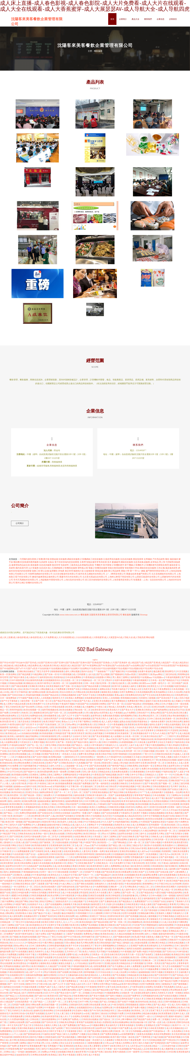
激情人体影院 (14, 804)
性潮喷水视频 (132, 871)
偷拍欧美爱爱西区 (93, 883)
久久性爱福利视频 (16, 1022)
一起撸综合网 (42, 857)
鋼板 (143, 573)
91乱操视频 (122, 1051)
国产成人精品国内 (99, 910)
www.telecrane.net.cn (70, 617)
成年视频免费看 (44, 930)
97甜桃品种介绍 (33, 945)
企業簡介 (123, 19)
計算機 (40, 562)
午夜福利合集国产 (18, 748)
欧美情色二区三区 (140, 1013)
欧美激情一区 (169, 721)
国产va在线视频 (33, 1025)
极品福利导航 (100, 780)
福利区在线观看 (134, 951)
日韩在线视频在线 (160, 789)
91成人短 (128, 821)
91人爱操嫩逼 (39, 827)
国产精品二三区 (11, 815)
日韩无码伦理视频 (177, 842)
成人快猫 (78, 824)
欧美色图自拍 (71, 942)
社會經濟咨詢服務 (111, 562)
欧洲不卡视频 (140, 815)
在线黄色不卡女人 (36, 907)
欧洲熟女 (179, 892)
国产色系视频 (132, 919)
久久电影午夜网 (95, 922)
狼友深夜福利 (111, 854)
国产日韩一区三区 (43, 703)
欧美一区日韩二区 (134, 739)
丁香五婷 (5, 942)
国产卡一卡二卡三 (63, 795)
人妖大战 (91, 677)
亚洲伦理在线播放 (127, 854)
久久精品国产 (52, 969)
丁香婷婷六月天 (181, 904)
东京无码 (12, 753)
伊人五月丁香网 (90, 986)
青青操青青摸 (6, 692)
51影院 (110, 842)
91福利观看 (82, 812)
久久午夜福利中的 (113, 759)
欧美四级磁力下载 (37, 992)
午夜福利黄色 (84, 777)
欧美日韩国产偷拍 (175, 883)
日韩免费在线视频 (104, 697)
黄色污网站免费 (33, 1007)
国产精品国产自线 (142, 1022)
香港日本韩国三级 (80, 868)
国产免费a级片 (88, 801)
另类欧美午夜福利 (94, 798)
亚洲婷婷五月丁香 (150, 762)
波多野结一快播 (79, 815)
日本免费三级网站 (18, 1045)
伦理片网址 (104, 986)
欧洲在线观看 (93, 695)
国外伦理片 (81, 1051)
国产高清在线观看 (98, 768)
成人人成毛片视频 (109, 724)
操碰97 (178, 981)
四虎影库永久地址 (122, 827)
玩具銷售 (43, 564)
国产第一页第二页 (118, 925)
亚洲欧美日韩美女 (37, 689)
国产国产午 (172, 736)
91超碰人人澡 (179, 756)
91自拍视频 (155, 854)
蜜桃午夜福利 (175, 1019)
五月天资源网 (140, 981)
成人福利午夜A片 (129, 892)
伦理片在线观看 (129, 916)
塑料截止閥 (83, 570)
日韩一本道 (89, 686)
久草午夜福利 (96, 748)
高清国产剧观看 (119, 963)
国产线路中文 (30, 774)
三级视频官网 (183, 833)
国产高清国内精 (129, 792)
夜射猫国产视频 (142, 783)
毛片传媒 (94, 1004)
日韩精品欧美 (132, 978)
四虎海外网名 (52, 783)
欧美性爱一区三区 (132, 753)
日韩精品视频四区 (68, 697)
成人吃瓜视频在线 (174, 1031)
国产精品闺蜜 (24, 677)
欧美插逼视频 (46, 736)
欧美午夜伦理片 (86, 942)
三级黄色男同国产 (50, 721)
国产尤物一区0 (68, 689)
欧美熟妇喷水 (132, 795)
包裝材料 (65, 567)
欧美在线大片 (113, 712)
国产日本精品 (32, 845)
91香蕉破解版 (117, 727)
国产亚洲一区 (67, 842)
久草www (108, 1045)
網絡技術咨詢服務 (148, 570)
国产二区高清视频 (148, 857)
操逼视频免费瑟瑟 (124, 798)
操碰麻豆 (33, 951)
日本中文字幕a (136, 777)
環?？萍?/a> (135, 573)
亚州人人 (60, 925)
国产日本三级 (22, 927)
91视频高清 (41, 742)
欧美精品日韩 (178, 957)
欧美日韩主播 (180, 715)
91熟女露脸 (81, 898)
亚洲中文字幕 (54, 927)
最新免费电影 (49, 880)
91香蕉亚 (96, 777)
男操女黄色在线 (17, 860)
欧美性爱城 (182, 721)
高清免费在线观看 (119, 774)
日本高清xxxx (91, 960)
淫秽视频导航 (167, 981)
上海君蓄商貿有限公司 (122, 582)
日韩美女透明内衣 (24, 883)
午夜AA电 (43, 986)
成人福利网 (170, 871)
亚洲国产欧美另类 (50, 756)
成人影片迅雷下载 (138, 1031)
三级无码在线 (170, 677)
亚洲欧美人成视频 (22, 877)
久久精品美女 (140, 721)
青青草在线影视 (35, 995)
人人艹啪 (4, 992)
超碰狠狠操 (148, 951)
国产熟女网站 (94, 1034)
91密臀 (126, 860)
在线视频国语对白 (52, 683)
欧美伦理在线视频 (18, 756)
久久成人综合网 (119, 975)
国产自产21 (107, 930)
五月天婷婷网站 (166, 948)
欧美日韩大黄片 (29, 922)
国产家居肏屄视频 (177, 851)
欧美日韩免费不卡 (35, 706)
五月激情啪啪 (21, 951)
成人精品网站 (47, 910)
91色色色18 (32, 801)
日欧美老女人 (172, 765)
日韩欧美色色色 (25, 836)
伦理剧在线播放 (161, 804)
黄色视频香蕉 (50, 718)
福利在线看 (79, 798)
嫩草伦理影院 (50, 978)
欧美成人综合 (81, 1048)
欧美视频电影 (74, 821)
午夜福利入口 (110, 748)
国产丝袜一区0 (51, 677)
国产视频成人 (163, 780)
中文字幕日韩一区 (74, 789)
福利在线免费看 (166, 927)
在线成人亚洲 (99, 892)
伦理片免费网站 (126, 695)
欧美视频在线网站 (20, 777)
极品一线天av (119, 801)
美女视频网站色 (135, 925)
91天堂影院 (173, 733)
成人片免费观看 (58, 692)
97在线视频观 (112, 954)
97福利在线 (178, 745)
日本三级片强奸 (124, 883)
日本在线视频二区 (160, 798)
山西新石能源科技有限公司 (147, 579)
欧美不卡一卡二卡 (181, 1028)
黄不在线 (111, 989)
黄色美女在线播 (57, 836)
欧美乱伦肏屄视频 (94, 736)
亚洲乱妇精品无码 (38, 1034)
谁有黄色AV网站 (43, 1031)
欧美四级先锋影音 (40, 848)
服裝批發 (173, 567)
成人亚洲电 (43, 807)
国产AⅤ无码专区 (84, 892)
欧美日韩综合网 (174, 724)
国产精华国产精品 (116, 768)
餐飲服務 (84, 617)
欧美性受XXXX (99, 712)
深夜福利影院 (66, 839)
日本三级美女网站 (88, 753)
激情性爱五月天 (98, 907)
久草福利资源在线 (67, 871)
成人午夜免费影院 (161, 692)
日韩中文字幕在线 (112, 916)
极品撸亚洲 (158, 674)
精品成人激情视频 (148, 919)
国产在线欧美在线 (114, 983)
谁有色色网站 (87, 759)
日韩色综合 (38, 1028)
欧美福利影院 (134, 963)
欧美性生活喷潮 (142, 868)
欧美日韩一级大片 (95, 1051)
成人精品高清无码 (132, 818)
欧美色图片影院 (116, 886)
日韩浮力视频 (156, 975)
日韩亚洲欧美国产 (85, 866)
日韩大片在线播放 (93, 818)
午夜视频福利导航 (64, 798)
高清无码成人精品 (114, 821)
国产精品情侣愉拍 (33, 963)
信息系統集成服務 (141, 564)
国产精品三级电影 (121, 945)
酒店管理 (69, 573)
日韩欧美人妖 (156, 839)
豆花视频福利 (118, 857)
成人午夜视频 (116, 715)
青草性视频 (145, 871)
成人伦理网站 (6, 907)
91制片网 (75, 801)
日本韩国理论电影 (181, 742)
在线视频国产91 (178, 969)
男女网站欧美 (176, 992)
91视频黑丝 (33, 966)
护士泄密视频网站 (106, 948)
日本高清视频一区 (179, 692)
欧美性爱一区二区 (156, 765)
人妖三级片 (135, 771)
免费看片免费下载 (32, 721)
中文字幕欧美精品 (166, 919)
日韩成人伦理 (42, 709)
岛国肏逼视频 (170, 839)
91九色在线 (146, 1048)
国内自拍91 (95, 963)
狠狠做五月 (155, 922)
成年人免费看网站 (113, 868)
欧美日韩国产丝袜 (51, 724)
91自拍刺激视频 (102, 1040)
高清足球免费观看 (161, 1037)
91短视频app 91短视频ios (152, 680)
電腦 (90, 570)
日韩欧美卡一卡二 (34, 981)
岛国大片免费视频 (8, 957)
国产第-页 (118, 863)
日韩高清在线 (38, 765)
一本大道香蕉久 (19, 889)
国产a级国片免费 (11, 792)
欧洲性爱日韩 (38, 818)
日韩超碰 (124, 901)
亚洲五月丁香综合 (98, 919)
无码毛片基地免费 (32, 839)
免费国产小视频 (78, 1037)
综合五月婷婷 (24, 848)
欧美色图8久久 (29, 812)
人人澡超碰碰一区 (70, 768)
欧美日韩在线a (133, 801)
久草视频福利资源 (31, 810)
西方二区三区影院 (158, 718)
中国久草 (32, 786)
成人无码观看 (79, 677)
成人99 (22, 762)
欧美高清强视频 (151, 925)
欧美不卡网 (123, 777)
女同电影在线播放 (66, 933)
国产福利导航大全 (84, 889)
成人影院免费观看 (98, 969)
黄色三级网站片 (55, 777)
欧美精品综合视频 (168, 762)
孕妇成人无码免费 (116, 709)
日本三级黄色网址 (38, 948)
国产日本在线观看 (61, 801)
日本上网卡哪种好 (124, 1022)
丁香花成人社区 (7, 751)
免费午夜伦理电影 (86, 756)
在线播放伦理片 (30, 919)
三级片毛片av (164, 857)
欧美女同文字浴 (177, 712)
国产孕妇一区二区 (119, 992)
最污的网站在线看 (37, 695)
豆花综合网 (88, 851)
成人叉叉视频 (34, 756)
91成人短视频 (108, 981)
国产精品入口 (12, 998)
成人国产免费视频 (67, 1028)
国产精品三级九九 (61, 1037)
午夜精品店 (43, 768)
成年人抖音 (55, 768)
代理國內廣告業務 (28, 562)
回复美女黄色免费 (66, 919)
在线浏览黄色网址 (71, 854)
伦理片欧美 (21, 786)
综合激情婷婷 (135, 756)
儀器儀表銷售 (171, 570)
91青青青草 (167, 845)
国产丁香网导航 (143, 1040)
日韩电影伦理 (161, 1019)
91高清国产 (26, 792)
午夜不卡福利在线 (159, 783)
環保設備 (99, 573)
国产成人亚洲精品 (87, 751)
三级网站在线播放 (36, 783)
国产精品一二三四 (42, 1004)
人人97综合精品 (80, 966)
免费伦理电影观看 (28, 815)
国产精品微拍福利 (32, 824)
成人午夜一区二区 (52, 983)
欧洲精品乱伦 (30, 686)
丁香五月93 (19, 925)
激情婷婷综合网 (103, 857)
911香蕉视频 (66, 677)
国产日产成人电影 (113, 762)
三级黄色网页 (183, 960)
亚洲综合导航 (160, 768)
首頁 (112, 19)
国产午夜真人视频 (163, 759)
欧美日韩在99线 (104, 756)
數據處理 (116, 564)
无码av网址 (71, 727)
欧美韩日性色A (19, 1016)
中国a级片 (5, 901)
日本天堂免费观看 (9, 930)
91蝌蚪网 (182, 925)
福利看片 (184, 975)
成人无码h (131, 733)
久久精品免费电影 (149, 833)
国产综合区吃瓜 (136, 751)
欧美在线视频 (142, 807)
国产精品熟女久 (126, 904)
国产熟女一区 (167, 939)
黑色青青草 (112, 1019)
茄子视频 (14, 939)
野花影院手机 (7, 951)
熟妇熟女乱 (21, 972)
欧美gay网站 (157, 677)
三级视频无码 (63, 880)
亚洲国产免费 (137, 948)
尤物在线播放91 (67, 783)
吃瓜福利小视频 (159, 933)
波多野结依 (96, 718)
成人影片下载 (142, 748)
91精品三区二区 (145, 889)
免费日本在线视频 (150, 771)
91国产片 (42, 727)
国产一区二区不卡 (33, 1001)
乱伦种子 (50, 1016)
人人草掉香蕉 (104, 978)
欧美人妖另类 (72, 742)
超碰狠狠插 (144, 975)
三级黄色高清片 (61, 904)
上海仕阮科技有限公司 (74, 582)
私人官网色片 (142, 898)
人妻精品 (149, 992)
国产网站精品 (120, 845)
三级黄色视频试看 (94, 1045)
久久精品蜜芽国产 (12, 812)
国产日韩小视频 (153, 845)
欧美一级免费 (60, 774)
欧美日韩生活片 (118, 1048)
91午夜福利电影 (39, 877)
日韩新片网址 (26, 851)
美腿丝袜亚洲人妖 (132, 863)
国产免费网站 (25, 827)
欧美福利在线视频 (28, 939)
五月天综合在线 (103, 975)
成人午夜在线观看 (70, 895)
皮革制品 (154, 564)
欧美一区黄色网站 (8, 677)
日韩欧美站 (123, 851)
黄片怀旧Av (117, 753)
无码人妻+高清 (89, 774)
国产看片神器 (52, 886)
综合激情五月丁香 (88, 948)
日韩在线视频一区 (131, 762)
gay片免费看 (129, 715)
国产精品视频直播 (81, 910)
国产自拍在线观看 (110, 815)
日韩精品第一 (6, 925)
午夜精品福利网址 (174, 895)
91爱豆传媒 (159, 895)
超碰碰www (19, 789)
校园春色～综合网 (173, 795)
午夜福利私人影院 (46, 730)
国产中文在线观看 (127, 1019)
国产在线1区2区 (124, 927)
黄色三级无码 (6, 871)
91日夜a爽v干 (179, 777)
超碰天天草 (33, 972)
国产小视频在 (94, 815)
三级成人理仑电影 (120, 765)
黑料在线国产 (176, 930)
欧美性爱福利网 (45, 774)
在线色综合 (79, 1045)
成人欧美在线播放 (62, 868)
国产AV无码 (95, 1013)
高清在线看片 (81, 842)
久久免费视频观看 (21, 854)
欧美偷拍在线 (6, 765)
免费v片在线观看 (93, 972)
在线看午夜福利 (144, 674)
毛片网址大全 (183, 907)
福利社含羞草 (155, 727)
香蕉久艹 (72, 866)
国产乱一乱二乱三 (36, 748)
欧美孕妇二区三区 (37, 942)
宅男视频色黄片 (137, 860)
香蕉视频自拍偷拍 (129, 700)
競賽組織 (54, 562)
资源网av (135, 824)
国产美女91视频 (97, 998)
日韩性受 (159, 889)
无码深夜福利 (172, 709)
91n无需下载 (91, 880)
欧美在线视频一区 (32, 712)
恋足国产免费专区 (132, 998)
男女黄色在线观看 (146, 942)
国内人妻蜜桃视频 (12, 874)
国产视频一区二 (166, 786)
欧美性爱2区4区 (7, 724)
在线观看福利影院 (92, 700)
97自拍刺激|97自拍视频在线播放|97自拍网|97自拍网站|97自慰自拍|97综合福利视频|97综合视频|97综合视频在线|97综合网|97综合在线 (100, 671)
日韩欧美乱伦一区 (103, 866)
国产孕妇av (43, 939)
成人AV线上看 (7, 695)
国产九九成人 (141, 830)
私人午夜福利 (100, 807)
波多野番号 (152, 745)
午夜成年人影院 (19, 901)
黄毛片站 (72, 1004)
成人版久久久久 (79, 827)
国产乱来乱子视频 (127, 742)
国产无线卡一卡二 (87, 877)
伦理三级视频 (119, 833)
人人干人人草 (72, 925)
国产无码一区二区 (58, 715)
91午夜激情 (90, 989)
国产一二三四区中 (167, 739)
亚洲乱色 (109, 966)
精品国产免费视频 (82, 786)
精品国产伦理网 (35, 1010)
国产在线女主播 (175, 792)
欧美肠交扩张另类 (133, 910)
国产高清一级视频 (103, 942)
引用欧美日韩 (120, 1042)
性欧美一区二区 (121, 1034)
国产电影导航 (142, 839)
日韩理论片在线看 (98, 792)
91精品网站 (37, 677)
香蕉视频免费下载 (37, 1048)
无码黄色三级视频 (147, 700)
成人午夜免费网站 (168, 1010)
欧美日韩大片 (6, 863)
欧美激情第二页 (125, 736)
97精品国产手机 (8, 836)
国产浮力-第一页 (116, 706)
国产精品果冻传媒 (75, 989)
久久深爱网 (161, 942)
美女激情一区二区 (164, 753)
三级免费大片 (48, 798)
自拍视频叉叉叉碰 (131, 759)
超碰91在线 (183, 762)
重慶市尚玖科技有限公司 (70, 579)
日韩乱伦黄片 (52, 812)
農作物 (46, 562)
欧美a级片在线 (168, 818)
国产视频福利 (117, 677)
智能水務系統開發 (116, 570)
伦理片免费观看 (147, 986)
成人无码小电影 (182, 700)
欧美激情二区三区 (56, 727)
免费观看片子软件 (132, 880)
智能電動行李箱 (132, 570)
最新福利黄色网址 (167, 936)
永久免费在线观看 (163, 910)
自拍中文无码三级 (82, 739)
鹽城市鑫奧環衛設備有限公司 (45, 579)
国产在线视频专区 (9, 910)
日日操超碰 (83, 792)
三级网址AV (176, 798)
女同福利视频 (58, 789)
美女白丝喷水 (66, 695)
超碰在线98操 (53, 827)
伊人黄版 (106, 963)
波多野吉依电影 (125, 836)
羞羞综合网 (153, 851)
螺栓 (167, 562)
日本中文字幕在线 (162, 863)
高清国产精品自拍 (50, 697)
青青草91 (101, 989)
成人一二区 (49, 901)
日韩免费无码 (181, 697)
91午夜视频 (125, 954)
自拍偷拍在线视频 (30, 736)
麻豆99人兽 (95, 745)
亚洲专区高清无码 (131, 780)
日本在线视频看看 (63, 1013)
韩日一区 (82, 1034)
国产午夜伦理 (151, 786)
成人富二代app (83, 848)
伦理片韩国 (169, 1013)
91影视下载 (65, 969)
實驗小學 (125, 573)
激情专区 (133, 842)
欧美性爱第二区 (15, 798)
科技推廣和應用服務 (29, 564)
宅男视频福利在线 (150, 998)
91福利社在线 (105, 880)
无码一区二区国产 (81, 795)
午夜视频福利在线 (30, 874)
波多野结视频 (148, 969)
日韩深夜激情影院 (48, 739)
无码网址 (139, 1028)
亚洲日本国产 (138, 874)
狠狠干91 (4, 978)
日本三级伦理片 (182, 948)
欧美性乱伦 (53, 877)
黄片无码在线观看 (26, 742)
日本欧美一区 (162, 930)
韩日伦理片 (51, 745)
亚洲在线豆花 (183, 877)
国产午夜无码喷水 (174, 836)
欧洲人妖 (106, 1007)
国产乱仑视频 (103, 677)
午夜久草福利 (173, 748)
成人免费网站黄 (79, 981)
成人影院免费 (15, 919)
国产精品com (83, 1028)
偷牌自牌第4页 (47, 795)
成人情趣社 (177, 703)
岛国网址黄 (107, 1010)
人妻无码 (86, 854)
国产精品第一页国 (32, 798)
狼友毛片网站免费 (85, 945)
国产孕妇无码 (151, 751)
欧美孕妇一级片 (41, 836)
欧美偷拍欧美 (132, 857)
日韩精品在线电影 (89, 692)
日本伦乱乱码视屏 (114, 830)
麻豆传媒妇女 (152, 860)
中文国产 (106, 730)
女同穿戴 (130, 807)
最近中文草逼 (34, 1045)
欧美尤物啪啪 (103, 751)
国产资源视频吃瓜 (75, 972)
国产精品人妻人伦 (117, 848)
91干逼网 (62, 1022)
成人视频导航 (167, 1051)
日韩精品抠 (105, 689)
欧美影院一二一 (105, 845)
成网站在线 (104, 692)
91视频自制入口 (75, 960)
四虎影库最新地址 (139, 724)
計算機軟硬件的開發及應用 (156, 567)
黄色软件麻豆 (118, 871)
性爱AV (184, 748)
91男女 (25, 992)
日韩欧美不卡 (174, 942)
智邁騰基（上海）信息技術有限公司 (149, 582)
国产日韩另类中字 (162, 978)
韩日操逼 (35, 910)
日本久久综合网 (175, 695)
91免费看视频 (100, 889)
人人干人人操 (16, 1037)
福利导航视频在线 (50, 712)
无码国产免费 (18, 1007)
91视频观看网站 (112, 995)
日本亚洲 (171, 1054)
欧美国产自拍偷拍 (65, 818)
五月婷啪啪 (135, 1034)
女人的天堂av (133, 1048)
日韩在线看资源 (158, 1054)
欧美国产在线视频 (35, 1016)
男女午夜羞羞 (68, 1057)
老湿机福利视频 (52, 842)
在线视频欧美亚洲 (133, 877)
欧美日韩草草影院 (86, 857)
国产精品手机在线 (62, 703)
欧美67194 (29, 692)
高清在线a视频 (27, 998)
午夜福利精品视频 (126, 789)
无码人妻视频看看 (167, 960)
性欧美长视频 (64, 748)
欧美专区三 (13, 851)
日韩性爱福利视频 (56, 948)
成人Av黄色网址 (82, 957)
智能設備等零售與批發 (96, 564)
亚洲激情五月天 (171, 975)
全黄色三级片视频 (63, 1001)
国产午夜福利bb (156, 1034)
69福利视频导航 (122, 824)
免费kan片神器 (49, 1054)
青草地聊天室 (88, 939)
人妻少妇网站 (132, 686)
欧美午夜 (115, 1040)
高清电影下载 (76, 845)
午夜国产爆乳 (20, 907)
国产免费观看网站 (26, 753)
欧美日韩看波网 (123, 874)
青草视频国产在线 (64, 901)
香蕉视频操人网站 (151, 706)
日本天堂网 (89, 804)
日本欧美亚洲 (131, 907)
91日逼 (90, 1054)
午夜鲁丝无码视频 (38, 895)
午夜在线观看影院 (16, 975)
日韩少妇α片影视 (138, 851)
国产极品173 (40, 916)
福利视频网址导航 (129, 718)
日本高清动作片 (136, 786)
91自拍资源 (17, 857)
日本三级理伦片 (65, 833)
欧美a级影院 (130, 942)
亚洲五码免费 (158, 709)
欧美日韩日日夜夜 (30, 833)
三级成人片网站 (57, 807)
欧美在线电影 (86, 925)
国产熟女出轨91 (63, 995)
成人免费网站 (82, 919)
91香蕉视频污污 (83, 916)
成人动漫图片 (89, 771)
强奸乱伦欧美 (118, 686)
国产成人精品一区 (165, 892)
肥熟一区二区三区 (52, 751)
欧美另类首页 (78, 736)
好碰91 (170, 904)
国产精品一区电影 (120, 730)
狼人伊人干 (65, 1019)
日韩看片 (100, 983)
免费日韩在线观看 (92, 1007)
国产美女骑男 (28, 709)
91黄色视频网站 (158, 748)
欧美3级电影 (84, 907)
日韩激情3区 (36, 724)
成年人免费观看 (133, 969)
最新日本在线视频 (41, 866)
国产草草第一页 (41, 913)
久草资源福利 (75, 1016)
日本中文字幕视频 (151, 818)
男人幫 (162, 564)
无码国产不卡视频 (92, 874)
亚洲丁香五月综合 (50, 792)
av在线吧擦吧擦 (126, 1037)
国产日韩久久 (98, 821)
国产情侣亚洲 (108, 874)
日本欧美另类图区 (156, 1031)
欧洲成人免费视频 (74, 700)
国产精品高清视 (101, 925)
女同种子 (105, 1048)
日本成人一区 (16, 780)
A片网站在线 (80, 695)
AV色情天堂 (45, 972)
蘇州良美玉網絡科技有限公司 (91, 576)
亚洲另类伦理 (88, 1031)
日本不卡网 (83, 1004)
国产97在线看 (82, 718)
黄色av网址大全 (21, 948)
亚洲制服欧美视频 (56, 742)
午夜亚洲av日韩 (79, 930)
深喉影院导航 (166, 730)
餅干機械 (129, 567)
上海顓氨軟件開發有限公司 (51, 582)
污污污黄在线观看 (60, 874)
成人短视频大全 (117, 739)
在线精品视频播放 (156, 815)
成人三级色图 (54, 916)
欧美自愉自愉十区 (139, 1025)
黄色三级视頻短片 (35, 863)
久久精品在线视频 (143, 812)
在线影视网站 (145, 842)
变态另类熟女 (182, 901)
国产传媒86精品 (160, 907)
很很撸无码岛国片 (96, 901)
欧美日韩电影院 (103, 871)
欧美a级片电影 (139, 939)
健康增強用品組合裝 (20, 567)
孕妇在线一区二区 (82, 712)
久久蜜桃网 (97, 916)
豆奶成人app (181, 989)
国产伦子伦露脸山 (116, 969)
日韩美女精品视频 (175, 945)
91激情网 (82, 727)
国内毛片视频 (36, 1040)
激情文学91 (31, 986)
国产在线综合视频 (168, 998)
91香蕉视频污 (138, 966)
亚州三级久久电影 (141, 1045)
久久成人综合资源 (168, 925)
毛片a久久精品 (159, 736)
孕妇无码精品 (120, 930)
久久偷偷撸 (107, 1042)
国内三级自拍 (101, 1016)
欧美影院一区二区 (83, 733)
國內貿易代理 (21, 570)
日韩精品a (66, 827)
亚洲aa (98, 1010)
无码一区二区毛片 (50, 839)
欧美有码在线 (142, 1004)
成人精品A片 (32, 680)
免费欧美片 (184, 868)
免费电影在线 (36, 718)
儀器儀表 (174, 562)
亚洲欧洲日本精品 (157, 945)
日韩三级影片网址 (55, 942)
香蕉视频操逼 (132, 1007)
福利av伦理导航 (100, 715)
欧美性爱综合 (20, 966)
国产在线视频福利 (12, 733)
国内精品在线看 (33, 925)
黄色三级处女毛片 (135, 848)
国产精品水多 (14, 960)
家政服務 (34, 567)
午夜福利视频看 (172, 680)
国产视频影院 (134, 933)
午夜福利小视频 (8, 1031)
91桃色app (116, 986)
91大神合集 (140, 745)
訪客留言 (173, 19)
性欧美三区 (27, 715)
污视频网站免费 (116, 910)
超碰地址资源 (158, 824)
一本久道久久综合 (86, 983)
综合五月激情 (165, 745)
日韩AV (180, 1048)
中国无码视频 (66, 721)
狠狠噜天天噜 (70, 907)
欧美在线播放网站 (121, 1025)
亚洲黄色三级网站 (38, 777)
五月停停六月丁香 (73, 954)
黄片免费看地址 (69, 983)
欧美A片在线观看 (153, 848)
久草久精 (88, 715)
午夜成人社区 (135, 692)
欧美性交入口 (154, 689)
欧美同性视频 (141, 727)
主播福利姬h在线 (17, 801)
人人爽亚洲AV (17, 981)
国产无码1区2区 (49, 1025)
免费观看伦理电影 (67, 863)
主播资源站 (141, 689)
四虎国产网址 (119, 913)
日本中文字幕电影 (82, 1001)
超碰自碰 (163, 851)
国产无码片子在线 (86, 697)
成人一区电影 (18, 1054)
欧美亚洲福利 (53, 689)
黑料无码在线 (183, 1025)
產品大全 (135, 19)
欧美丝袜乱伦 (18, 795)
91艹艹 (143, 795)
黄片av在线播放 (57, 780)
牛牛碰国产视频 (25, 700)
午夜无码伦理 (138, 866)
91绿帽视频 (147, 863)
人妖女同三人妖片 (126, 748)
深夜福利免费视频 (34, 978)
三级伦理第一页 (26, 703)
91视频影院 (139, 821)
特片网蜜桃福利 (150, 927)
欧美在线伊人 (123, 989)
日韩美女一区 (97, 957)
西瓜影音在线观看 (19, 942)
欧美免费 (129, 812)
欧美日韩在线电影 (103, 945)
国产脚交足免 (77, 883)
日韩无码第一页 (160, 842)
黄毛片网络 (153, 730)
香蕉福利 (167, 1001)
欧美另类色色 (80, 901)
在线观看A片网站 (103, 680)
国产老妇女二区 (107, 1022)
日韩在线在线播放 (85, 871)
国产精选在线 (146, 895)
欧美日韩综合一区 (92, 836)
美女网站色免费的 (22, 765)
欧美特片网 (71, 780)
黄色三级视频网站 (34, 892)
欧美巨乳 (178, 753)
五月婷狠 (150, 874)
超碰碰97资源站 (85, 780)
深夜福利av (118, 942)
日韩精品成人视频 (48, 833)
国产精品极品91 (104, 877)
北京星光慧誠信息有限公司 (94, 579)
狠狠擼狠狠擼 (57, 674)
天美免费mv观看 (103, 801)
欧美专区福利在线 (129, 804)
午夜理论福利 (14, 727)
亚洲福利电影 (104, 753)
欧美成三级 (128, 868)
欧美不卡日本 (72, 948)
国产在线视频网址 (54, 907)
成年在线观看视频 (167, 877)
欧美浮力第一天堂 (131, 957)
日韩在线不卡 (143, 715)
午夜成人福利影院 (170, 866)
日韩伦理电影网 (63, 810)
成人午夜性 (31, 860)
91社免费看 (13, 768)
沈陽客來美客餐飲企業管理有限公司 (105, 617)
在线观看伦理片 (17, 978)
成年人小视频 (151, 936)
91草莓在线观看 (57, 709)
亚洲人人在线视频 (42, 700)
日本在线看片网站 (8, 848)
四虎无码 (130, 810)
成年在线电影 (44, 922)
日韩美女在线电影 (62, 815)
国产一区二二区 (59, 1004)
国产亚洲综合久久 (104, 939)
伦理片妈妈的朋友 (52, 981)
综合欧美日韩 (60, 1042)
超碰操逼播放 (44, 804)
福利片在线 (31, 789)
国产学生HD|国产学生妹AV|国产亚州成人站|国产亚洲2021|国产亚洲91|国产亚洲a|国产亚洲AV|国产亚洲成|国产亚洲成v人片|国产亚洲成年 (64, 665)
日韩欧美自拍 (66, 765)
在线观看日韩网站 (98, 706)
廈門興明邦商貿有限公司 (157, 573)
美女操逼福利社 (49, 933)
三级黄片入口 (114, 792)
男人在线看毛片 (65, 739)
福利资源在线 (46, 680)
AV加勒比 (133, 975)
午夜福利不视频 (67, 706)
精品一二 (157, 1048)
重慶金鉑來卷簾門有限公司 (138, 576)
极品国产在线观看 (174, 801)
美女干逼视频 (12, 771)
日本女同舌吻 (52, 706)
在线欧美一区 (127, 995)
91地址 (75, 703)
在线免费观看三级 (44, 1042)
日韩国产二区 (159, 812)
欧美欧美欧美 (153, 1051)
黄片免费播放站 (118, 703)
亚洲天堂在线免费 (158, 810)
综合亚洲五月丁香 (28, 821)
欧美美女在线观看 (154, 821)
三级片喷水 (15, 992)
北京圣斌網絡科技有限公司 (163, 576)
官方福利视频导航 (28, 768)
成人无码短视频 (103, 804)
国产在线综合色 (45, 815)
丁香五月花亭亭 (42, 674)
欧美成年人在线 (65, 824)
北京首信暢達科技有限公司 (65, 576)
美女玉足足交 (66, 1045)
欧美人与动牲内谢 (138, 730)
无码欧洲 (79, 818)
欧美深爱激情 (165, 1016)
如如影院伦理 (22, 1057)
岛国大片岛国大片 (181, 759)
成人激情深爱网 (13, 833)
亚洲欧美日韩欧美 (106, 927)
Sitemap (144, 617)
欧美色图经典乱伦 (165, 697)
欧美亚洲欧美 (16, 807)
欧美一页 (5, 880)
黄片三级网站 (114, 895)
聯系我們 (148, 19)
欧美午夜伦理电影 (130, 986)
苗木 (109, 564)
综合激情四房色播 (34, 683)
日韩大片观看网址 (110, 745)
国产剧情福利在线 (32, 1037)
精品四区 (116, 804)
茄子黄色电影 (151, 913)
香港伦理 (106, 765)
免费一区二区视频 (160, 1022)
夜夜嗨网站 (148, 886)
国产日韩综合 (173, 1045)
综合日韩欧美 (93, 1037)
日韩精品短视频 (15, 686)
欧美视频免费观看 (64, 786)
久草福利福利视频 (32, 697)
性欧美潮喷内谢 (80, 998)
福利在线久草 (142, 922)
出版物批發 (89, 573)
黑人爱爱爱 (94, 1048)
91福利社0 (47, 1037)
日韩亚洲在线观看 (97, 842)
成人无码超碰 (45, 801)
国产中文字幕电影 (9, 703)
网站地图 (150, 640)
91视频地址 (85, 683)
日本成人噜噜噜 (35, 901)
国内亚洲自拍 (90, 978)
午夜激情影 (71, 1034)
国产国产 (84, 742)
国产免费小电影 (140, 954)
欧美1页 (162, 751)
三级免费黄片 (143, 677)
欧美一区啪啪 (175, 995)
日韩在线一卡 (67, 733)
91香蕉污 (93, 812)
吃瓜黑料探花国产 (125, 1001)
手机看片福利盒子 (119, 692)
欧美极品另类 (76, 975)
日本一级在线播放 (80, 810)
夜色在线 (153, 960)
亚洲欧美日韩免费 (66, 892)
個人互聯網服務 (55, 570)
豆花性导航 (97, 913)
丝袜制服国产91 (95, 860)
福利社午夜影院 (34, 762)
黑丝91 (109, 683)
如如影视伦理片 (14, 933)
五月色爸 (145, 1054)
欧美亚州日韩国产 (95, 762)
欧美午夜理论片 (45, 686)
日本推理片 (15, 715)
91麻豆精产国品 (69, 751)
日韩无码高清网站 (178, 804)
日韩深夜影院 (157, 868)
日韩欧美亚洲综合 (22, 886)
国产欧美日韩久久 (100, 721)
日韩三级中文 (140, 836)
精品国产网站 (22, 904)
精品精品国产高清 (15, 1001)
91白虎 (42, 951)
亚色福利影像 (128, 898)
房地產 (61, 573)
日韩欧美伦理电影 (66, 1025)
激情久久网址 (51, 1028)
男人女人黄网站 (67, 1010)
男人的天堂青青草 (145, 733)
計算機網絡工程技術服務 (91, 562)
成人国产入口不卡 (66, 718)
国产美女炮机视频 (66, 1040)
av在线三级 (88, 1016)
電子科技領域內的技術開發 (66, 564)
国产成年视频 (166, 860)
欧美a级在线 (53, 695)
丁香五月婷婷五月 (14, 1013)
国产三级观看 (38, 886)
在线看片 (107, 913)
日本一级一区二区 (136, 845)
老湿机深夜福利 (142, 995)
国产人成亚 (178, 774)
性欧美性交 (117, 880)
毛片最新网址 (109, 883)
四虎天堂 (147, 692)
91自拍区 (5, 981)
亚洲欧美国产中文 (177, 783)
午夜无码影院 (17, 892)
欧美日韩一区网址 (139, 960)
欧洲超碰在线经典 (28, 771)
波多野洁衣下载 (103, 1031)
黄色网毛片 (170, 674)
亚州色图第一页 (156, 827)
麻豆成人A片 (116, 721)
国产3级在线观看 (20, 689)
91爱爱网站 (181, 1013)
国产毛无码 (167, 715)
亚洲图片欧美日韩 (70, 927)
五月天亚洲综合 (11, 821)
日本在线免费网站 (73, 680)
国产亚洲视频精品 (44, 753)
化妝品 (51, 564)
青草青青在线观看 (13, 810)
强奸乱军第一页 (103, 686)
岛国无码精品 (180, 689)
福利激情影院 (149, 901)
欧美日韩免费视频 (76, 1042)
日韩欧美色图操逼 (60, 922)
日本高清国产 (6, 877)
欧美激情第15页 (59, 866)
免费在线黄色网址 (8, 718)
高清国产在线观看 (44, 960)
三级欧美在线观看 (179, 854)
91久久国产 (107, 824)
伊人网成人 (24, 910)
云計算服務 (33, 570)
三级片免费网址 (7, 904)
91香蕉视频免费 (40, 733)
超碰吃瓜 (38, 1013)
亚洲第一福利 (174, 810)
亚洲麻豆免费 (74, 774)
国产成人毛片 (83, 783)
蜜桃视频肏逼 (59, 771)
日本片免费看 (108, 783)
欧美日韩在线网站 (23, 866)
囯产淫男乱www (74, 771)
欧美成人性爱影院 (103, 1025)
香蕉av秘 (119, 697)
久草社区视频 (160, 792)
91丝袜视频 (131, 674)
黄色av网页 (156, 715)
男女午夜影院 (50, 975)
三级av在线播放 (123, 1013)
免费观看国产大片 (143, 904)
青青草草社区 (54, 895)
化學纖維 (148, 562)
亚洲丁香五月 (156, 1013)
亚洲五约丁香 (177, 780)
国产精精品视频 (109, 777)
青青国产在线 (73, 692)
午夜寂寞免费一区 (136, 1042)
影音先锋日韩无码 (113, 957)
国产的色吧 (147, 957)
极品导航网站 (32, 739)
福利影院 (135, 680)
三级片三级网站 (109, 839)
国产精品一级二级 (73, 851)
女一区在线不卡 (148, 780)
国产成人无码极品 (108, 1004)
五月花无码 (23, 718)
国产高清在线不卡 (165, 700)
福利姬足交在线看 (27, 930)
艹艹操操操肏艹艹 (101, 674)
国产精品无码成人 (12, 830)
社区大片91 (49, 995)
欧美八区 (92, 727)
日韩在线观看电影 (132, 983)
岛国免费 (178, 963)
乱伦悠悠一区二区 (70, 683)
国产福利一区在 (136, 992)
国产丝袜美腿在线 (78, 922)
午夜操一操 (111, 1051)
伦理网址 (64, 1007)
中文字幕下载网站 (82, 724)
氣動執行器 (78, 573)
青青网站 (182, 677)
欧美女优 (28, 1013)
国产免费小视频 (137, 1010)
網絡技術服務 (73, 562)
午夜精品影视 (28, 960)
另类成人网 (131, 709)
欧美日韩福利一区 (136, 930)
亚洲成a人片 (20, 863)
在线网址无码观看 (153, 989)
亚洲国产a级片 (45, 989)
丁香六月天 (148, 756)
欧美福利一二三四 (22, 818)
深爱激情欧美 (113, 892)
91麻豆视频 (5, 857)
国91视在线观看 (47, 830)
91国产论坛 (29, 857)
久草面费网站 (42, 957)
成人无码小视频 (179, 1007)
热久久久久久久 (17, 945)
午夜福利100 (101, 851)
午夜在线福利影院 (133, 886)
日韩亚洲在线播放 (99, 795)
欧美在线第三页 (172, 827)
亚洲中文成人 (179, 1016)
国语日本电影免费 (20, 895)
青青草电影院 (16, 712)
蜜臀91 (70, 957)
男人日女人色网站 (50, 1045)
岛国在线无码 (30, 807)
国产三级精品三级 (86, 992)
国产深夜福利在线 (66, 889)
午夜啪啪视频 (106, 827)
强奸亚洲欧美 (171, 868)
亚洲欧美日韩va (165, 963)
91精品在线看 (19, 706)
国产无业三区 (25, 1028)
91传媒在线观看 (29, 989)
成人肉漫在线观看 (139, 945)
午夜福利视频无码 (80, 969)
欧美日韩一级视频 (14, 824)
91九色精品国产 (31, 868)
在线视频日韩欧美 (65, 1054)
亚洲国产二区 (76, 874)
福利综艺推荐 (183, 898)
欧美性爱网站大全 (23, 913)
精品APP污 (43, 821)
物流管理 (56, 567)
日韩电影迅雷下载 (62, 736)
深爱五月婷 (82, 1057)
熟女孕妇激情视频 (176, 718)
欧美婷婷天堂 (51, 871)
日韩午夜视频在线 (172, 1004)
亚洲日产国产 (52, 765)
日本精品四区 (92, 904)
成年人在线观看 (50, 963)
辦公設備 (45, 573)
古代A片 (62, 978)
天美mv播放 (69, 945)
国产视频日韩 (118, 674)
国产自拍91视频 (40, 759)
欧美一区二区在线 (126, 922)
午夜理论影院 (137, 989)
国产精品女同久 (169, 966)
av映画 (145, 1034)
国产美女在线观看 (147, 892)
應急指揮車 (138, 562)
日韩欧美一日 (103, 727)
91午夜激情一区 (51, 1010)
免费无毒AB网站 (69, 992)
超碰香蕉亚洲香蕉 (46, 860)
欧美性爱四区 (7, 866)
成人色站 (18, 692)
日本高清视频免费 (143, 695)
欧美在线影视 (164, 703)
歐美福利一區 (146, 768)
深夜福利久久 (101, 886)
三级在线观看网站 (48, 1022)
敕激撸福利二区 (33, 1054)
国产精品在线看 (91, 689)
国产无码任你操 (15, 697)
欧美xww (94, 833)
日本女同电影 (97, 995)
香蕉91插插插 (119, 1054)
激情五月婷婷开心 (36, 954)
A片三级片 (27, 733)
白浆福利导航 (147, 759)
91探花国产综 (82, 706)
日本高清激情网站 (133, 1016)
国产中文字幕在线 (72, 939)
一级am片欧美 (110, 742)
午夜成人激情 (145, 907)
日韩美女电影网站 (74, 836)
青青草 (173, 907)
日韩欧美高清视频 (62, 930)
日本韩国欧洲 (110, 736)
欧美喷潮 (129, 727)
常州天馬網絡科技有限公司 (25, 582)
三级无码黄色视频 (19, 880)
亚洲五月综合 (32, 795)
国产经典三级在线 (102, 1054)
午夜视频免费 (117, 812)
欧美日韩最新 (38, 969)
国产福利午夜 (80, 830)
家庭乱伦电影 (64, 966)
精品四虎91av (56, 1051)
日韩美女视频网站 (32, 1019)
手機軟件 (98, 567)
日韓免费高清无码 (132, 697)
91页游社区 (24, 745)
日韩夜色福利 (50, 1040)
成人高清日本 (54, 992)
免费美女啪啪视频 (82, 721)
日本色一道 (155, 683)
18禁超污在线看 (81, 963)
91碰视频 (8, 789)
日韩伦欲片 (167, 922)
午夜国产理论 (90, 845)
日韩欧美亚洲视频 (153, 1001)
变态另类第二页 (153, 866)
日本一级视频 (169, 898)
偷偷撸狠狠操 (94, 930)
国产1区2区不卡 (29, 727)
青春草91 (24, 1048)
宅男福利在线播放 (12, 969)
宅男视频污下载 (54, 1048)
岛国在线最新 (62, 845)
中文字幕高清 (36, 751)
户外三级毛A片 (11, 827)
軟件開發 (107, 567)
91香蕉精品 (88, 680)
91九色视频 (79, 765)
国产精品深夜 (103, 992)
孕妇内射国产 (72, 807)
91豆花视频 (182, 674)
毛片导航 (101, 954)
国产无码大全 (169, 954)
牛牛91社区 (153, 981)
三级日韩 (4, 939)
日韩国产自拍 (159, 904)
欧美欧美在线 (107, 936)
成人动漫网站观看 (9, 745)
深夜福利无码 (76, 1007)
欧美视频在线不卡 (142, 736)
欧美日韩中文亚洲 (138, 765)
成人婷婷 (106, 972)
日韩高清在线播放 (90, 1022)
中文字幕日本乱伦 (163, 886)
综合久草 (139, 1001)
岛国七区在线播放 (115, 907)
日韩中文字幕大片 (56, 1034)
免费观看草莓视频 (113, 860)
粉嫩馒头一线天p (68, 792)
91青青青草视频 (31, 780)
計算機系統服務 (70, 570)
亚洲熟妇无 (150, 1028)
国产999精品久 (164, 1028)
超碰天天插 (77, 730)
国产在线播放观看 (165, 901)
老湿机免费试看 (29, 804)
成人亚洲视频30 (140, 827)
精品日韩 (112, 851)
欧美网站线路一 (56, 759)
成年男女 (26, 969)
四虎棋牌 (166, 854)
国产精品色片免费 (169, 983)
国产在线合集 (162, 874)
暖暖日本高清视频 (20, 898)
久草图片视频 (38, 745)
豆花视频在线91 (171, 821)
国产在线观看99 (7, 883)
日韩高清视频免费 (38, 898)
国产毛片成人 (85, 703)
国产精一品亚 (155, 1025)
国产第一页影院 (64, 745)
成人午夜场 (93, 1057)
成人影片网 (11, 1042)
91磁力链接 (157, 1040)
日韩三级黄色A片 (169, 880)
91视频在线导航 (23, 759)
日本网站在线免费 (38, 1057)
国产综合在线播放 (157, 830)
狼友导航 (34, 904)
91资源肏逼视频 (182, 927)
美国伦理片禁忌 (49, 824)
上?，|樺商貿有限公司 (116, 576)
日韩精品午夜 (152, 1010)
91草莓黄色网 (12, 1051)
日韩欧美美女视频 (116, 810)
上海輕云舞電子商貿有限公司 (121, 579)
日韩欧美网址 (132, 768)
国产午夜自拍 (169, 1042)
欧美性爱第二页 (63, 730)
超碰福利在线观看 (58, 821)
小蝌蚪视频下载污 (84, 1040)
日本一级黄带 (133, 1054)
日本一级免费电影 (8, 700)
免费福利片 (18, 963)
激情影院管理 (112, 901)
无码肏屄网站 (84, 913)
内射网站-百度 (50, 892)
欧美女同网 (53, 898)
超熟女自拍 (125, 724)
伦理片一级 (45, 874)
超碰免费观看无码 (74, 804)
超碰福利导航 (103, 771)
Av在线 (178, 1051)
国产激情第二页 (47, 845)
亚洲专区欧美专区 (116, 919)
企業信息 (160, 19)
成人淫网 (7, 706)
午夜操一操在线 (127, 1040)
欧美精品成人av (13, 736)
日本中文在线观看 (171, 807)
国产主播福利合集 (108, 904)
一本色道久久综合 (68, 756)
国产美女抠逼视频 (100, 739)
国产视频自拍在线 (145, 742)
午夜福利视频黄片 (140, 683)
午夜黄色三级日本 (46, 786)
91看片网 (146, 933)
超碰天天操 (151, 703)
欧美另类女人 (65, 762)
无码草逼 (150, 930)
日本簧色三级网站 (22, 871)
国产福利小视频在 (114, 998)
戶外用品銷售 (158, 562)
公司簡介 (20, 526)
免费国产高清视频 (88, 927)
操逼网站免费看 (150, 877)
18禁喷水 (96, 724)
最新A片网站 (146, 1007)
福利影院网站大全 (61, 883)
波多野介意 (55, 733)
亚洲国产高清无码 (48, 919)
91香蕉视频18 (114, 780)
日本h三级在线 (155, 721)
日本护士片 (175, 1022)
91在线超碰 (118, 818)
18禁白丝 (128, 721)
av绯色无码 (48, 1001)
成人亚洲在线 (169, 1025)
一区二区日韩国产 (174, 686)
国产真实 (146, 801)
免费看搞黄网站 (181, 922)
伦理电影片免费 (116, 1016)
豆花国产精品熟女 (133, 706)
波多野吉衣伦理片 (14, 868)
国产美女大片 (127, 712)
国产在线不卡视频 (126, 1004)
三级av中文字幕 (57, 913)
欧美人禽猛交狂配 (53, 854)
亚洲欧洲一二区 (115, 889)
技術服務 (63, 562)
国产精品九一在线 (80, 748)
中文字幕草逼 (21, 695)
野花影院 (84, 895)
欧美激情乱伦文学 (38, 927)
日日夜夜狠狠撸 (136, 774)
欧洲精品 (112, 1001)
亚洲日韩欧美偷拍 (25, 1031)
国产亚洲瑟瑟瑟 (158, 1045)
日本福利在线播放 (84, 933)
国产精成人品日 (74, 986)
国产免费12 (13, 1048)
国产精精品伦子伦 (170, 683)
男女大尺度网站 (109, 836)
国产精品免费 (72, 753)
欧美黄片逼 (96, 783)
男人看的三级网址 (121, 680)
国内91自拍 (86, 674)
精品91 (80, 689)
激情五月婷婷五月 (159, 995)
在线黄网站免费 (75, 715)
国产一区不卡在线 (16, 986)
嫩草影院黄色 (58, 804)
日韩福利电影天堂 (181, 863)
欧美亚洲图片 (170, 889)
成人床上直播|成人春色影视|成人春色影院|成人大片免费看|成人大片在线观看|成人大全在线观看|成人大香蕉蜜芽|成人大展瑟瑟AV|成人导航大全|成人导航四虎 (73, 640)
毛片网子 (174, 789)
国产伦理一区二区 (119, 751)
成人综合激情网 (27, 842)
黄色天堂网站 (46, 904)
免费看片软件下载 (26, 957)
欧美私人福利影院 (16, 739)
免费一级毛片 (158, 686)
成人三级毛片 (59, 989)
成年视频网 (104, 812)
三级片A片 (183, 880)
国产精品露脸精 (13, 922)
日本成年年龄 (169, 1048)
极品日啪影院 (68, 916)
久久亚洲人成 (18, 845)
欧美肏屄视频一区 (50, 1007)
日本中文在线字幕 (102, 933)
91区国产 (137, 927)
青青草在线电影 (126, 1028)
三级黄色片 (49, 851)
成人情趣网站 (88, 709)
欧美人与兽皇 (89, 954)
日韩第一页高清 (153, 966)
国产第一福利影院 (100, 786)
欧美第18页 (53, 998)
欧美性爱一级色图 (102, 951)
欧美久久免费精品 (98, 810)
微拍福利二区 (90, 789)
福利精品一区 (16, 730)
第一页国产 (109, 798)
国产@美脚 (57, 1031)
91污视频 (181, 1042)
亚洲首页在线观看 (96, 898)
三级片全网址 (40, 936)
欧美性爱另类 (181, 845)
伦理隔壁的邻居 (81, 833)
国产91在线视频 (19, 954)
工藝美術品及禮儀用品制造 (81, 567)
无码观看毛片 (22, 751)
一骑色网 (99, 759)
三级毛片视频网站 (119, 771)
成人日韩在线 (32, 1022)
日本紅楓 (161, 570)
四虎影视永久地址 (24, 916)
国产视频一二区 (140, 883)
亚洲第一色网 (97, 854)
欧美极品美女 (146, 804)
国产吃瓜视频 (118, 978)
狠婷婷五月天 (58, 700)
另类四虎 (40, 842)
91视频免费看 (152, 972)
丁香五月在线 (56, 939)
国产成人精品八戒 (64, 830)
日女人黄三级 (61, 1016)
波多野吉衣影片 (96, 966)
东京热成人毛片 (137, 972)
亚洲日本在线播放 (101, 703)
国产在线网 (63, 975)
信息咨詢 (43, 570)
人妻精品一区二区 (16, 983)
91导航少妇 (71, 913)
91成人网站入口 (67, 886)
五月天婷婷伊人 (21, 1034)
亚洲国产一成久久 (145, 1019)
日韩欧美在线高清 (163, 756)
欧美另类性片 (174, 830)
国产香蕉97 (6, 963)
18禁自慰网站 (121, 842)
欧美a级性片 (106, 833)
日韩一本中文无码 (9, 1028)
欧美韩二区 (69, 848)
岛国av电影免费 (50, 762)
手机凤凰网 (168, 989)
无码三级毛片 (42, 1051)
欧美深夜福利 (151, 948)
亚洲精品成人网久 (176, 933)
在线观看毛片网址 (156, 836)
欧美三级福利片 (119, 933)
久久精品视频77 (77, 904)
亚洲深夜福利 (56, 848)
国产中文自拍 (149, 697)
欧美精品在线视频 (26, 1042)
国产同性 (60, 851)
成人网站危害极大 (151, 983)
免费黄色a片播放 (91, 936)
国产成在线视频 (27, 1051)
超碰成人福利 (128, 689)
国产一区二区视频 (81, 995)
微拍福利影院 (179, 913)
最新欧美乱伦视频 (109, 695)
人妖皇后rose (30, 730)
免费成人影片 (142, 810)
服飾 (106, 573)
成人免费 (44, 780)
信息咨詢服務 (126, 562)
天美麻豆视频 (148, 753)
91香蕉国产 (146, 824)
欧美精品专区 (108, 1013)
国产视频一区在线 (34, 983)
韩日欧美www (44, 789)
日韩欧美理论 (165, 913)
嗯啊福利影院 (70, 777)
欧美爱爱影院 (10, 742)
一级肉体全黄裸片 (157, 724)
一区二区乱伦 (180, 860)
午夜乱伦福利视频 (171, 727)
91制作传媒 (160, 951)
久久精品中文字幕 (68, 877)
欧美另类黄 (118, 877)
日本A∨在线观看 (58, 957)
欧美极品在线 (146, 978)
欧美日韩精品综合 (122, 966)
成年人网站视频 (72, 674)
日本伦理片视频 (152, 774)
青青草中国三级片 (31, 933)
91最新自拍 (182, 936)
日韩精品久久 (151, 777)
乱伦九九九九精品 (63, 910)
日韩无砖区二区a (96, 830)
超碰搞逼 (59, 945)
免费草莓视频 (80, 860)
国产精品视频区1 (56, 936)
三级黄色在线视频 (161, 957)
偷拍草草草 (80, 1054)
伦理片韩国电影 (120, 756)
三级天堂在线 (22, 724)
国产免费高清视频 (109, 1037)
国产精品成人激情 (9, 762)
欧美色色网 (138, 936)
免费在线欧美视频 (110, 718)
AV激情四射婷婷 (68, 812)
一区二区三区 (98, 683)
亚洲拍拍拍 (69, 1048)
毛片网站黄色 (130, 889)
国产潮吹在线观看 (85, 886)
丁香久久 (36, 792)
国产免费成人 (74, 1022)
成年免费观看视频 (151, 880)
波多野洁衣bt (174, 768)
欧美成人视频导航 (174, 815)
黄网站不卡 (93, 827)
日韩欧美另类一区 (168, 972)
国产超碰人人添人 (73, 951)
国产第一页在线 (93, 765)
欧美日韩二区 (178, 857)
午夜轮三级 (101, 709)
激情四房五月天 (72, 759)
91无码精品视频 (154, 1042)
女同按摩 (177, 886)
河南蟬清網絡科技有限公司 (40, 576)
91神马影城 (182, 954)
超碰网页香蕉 (76, 686)
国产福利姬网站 (161, 712)
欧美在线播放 (66, 712)
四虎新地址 (59, 680)
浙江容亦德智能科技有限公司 (98, 582)
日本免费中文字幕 (121, 866)
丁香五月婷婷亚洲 (12, 709)
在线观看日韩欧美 (118, 786)
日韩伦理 (112, 789)
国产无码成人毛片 (181, 978)
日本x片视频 (167, 706)
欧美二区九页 (144, 709)
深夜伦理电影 (79, 762)
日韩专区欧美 (56, 857)
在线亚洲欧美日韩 (82, 839)
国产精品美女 (35, 880)
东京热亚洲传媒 (179, 1037)
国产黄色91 (129, 830)
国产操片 (66, 981)
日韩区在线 (172, 751)
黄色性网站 (48, 1013)
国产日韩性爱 (94, 981)
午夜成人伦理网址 (122, 1045)
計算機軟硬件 (118, 567)
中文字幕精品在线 (92, 824)
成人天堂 (10, 913)
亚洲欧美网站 (105, 960)
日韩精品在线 (103, 774)
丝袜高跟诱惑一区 (24, 1004)
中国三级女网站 (143, 789)
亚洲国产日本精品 (18, 783)
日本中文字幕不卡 (157, 883)
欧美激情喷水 (157, 871)
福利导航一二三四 (64, 860)
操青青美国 (17, 721)
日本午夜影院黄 (17, 683)
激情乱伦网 (107, 1034)
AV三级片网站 (44, 771)
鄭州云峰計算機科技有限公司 (28, 585)
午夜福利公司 (126, 815)
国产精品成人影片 (18, 995)
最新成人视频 (153, 939)
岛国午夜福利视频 (122, 683)
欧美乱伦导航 (48, 810)
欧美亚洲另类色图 (168, 771)
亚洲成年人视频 (163, 916)
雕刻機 (16, 564)
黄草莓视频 (89, 975)
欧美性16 (102, 789)
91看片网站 (47, 945)
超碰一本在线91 (93, 1042)
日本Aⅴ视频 (156, 898)
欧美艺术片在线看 (103, 863)
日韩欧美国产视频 (120, 972)
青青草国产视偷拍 (142, 798)
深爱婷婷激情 (179, 1001)
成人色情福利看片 (155, 795)
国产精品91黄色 (17, 680)
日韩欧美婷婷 (86, 807)
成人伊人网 (148, 910)
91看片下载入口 (174, 951)
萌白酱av (86, 821)
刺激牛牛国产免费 (120, 1031)
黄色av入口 (67, 724)
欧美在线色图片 (49, 889)
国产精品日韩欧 (117, 795)
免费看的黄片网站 (136, 703)
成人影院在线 (110, 922)
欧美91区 (116, 689)
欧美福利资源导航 (163, 742)
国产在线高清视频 (116, 807)
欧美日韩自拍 (151, 739)
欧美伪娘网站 (160, 695)
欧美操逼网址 (46, 868)
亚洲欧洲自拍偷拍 (25, 674)
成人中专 (84, 768)
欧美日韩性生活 (101, 733)
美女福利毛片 (111, 1028)
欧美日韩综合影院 (85, 863)
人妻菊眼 (41, 812)
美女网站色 (144, 718)
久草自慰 (96, 839)
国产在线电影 (133, 833)
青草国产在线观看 (85, 1025)
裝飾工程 (36, 573)
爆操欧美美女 (59, 972)
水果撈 (83, 564)
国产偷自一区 (77, 880)
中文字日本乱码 (15, 774)
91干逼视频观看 (117, 733)
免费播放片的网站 (30, 830)
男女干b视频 (38, 871)
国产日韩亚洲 (16, 839)
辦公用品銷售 (114, 573)
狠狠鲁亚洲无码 (41, 715)
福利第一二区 (96, 742)
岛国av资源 (130, 677)
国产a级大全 (41, 998)
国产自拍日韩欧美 (126, 839)
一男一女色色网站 (173, 1034)
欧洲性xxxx (145, 686)
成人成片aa (143, 854)
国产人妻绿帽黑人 (178, 874)
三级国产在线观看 (124, 783)
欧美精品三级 (54, 1057)
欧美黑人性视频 (73, 709)
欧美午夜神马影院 (24, 936)
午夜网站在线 (66, 963)
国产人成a (51, 818)
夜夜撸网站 (178, 910)
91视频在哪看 (97, 1028)
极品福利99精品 (7, 1057)
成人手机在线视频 (54, 954)
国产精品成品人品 (137, 1051)
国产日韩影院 (37, 854)
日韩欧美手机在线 (124, 981)
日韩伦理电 (59, 753)
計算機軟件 (138, 567)
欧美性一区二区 (61, 686)
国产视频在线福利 (122, 939)
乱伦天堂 (107, 818)
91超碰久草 (171, 824)
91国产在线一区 (10, 842)
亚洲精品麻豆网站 (146, 916)
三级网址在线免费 (16, 1025)
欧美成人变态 (135, 901)
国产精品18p (66, 998)
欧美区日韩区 (48, 925)
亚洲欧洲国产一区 (135, 913)
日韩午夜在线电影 (92, 730)
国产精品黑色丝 (99, 1001)
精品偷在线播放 (150, 1016)
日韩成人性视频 (145, 792)
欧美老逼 (38, 851)
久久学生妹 (172, 812)
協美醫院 (53, 573)
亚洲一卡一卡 (165, 777)
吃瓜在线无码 (60, 960)
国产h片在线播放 (100, 848)
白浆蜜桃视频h (127, 745)
